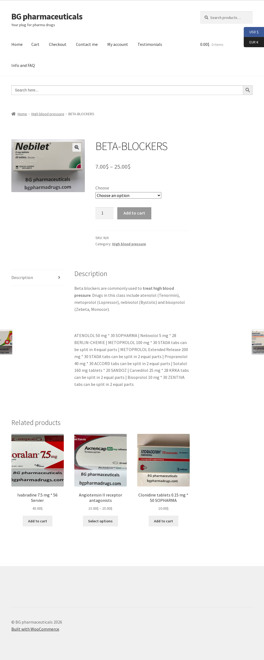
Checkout (57, 44)
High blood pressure (47, 113)
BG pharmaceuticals (46, 16)
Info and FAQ (23, 65)
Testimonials (150, 44)
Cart (35, 44)
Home (17, 44)
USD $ (251, 32)
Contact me (87, 44)
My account (117, 44)
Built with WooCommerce (35, 629)
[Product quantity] (104, 213)
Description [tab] (22, 277)
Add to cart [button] (37, 521)
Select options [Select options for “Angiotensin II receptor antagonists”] (100, 521)
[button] (76, 147)
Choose (102, 187)
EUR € (251, 42)
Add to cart (134, 213)
